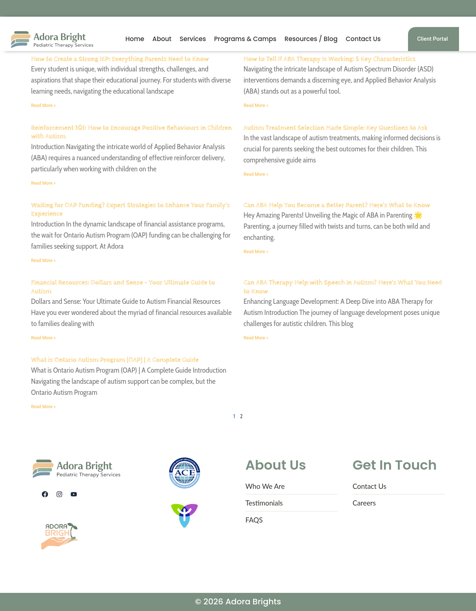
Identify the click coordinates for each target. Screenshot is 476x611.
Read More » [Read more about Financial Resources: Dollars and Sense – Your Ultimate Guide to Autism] (43, 337)
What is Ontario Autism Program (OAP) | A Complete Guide (115, 360)
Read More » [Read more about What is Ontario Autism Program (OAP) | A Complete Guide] (43, 406)
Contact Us (363, 38)
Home (134, 38)
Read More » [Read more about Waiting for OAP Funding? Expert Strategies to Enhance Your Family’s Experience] (43, 260)
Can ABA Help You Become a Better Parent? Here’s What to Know (337, 205)
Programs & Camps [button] (245, 38)
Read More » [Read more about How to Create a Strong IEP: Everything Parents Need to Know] (43, 105)
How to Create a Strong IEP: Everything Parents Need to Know (120, 59)
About (161, 38)
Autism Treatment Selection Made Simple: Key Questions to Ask (336, 128)
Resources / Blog (311, 38)
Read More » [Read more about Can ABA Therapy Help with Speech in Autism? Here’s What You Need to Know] (256, 337)
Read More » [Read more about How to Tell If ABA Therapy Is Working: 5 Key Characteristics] (256, 105)
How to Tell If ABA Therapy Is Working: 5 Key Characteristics (330, 59)
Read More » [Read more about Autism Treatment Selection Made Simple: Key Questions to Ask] (256, 174)
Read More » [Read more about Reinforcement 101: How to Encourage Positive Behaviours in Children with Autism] (43, 183)
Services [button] (193, 38)
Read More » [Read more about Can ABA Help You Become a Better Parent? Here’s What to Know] (256, 251)
